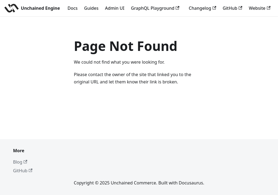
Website (259, 8)
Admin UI (115, 8)
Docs (73, 8)
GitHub (232, 8)
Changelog (202, 8)
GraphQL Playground (155, 8)
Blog (20, 162)
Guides (91, 8)
